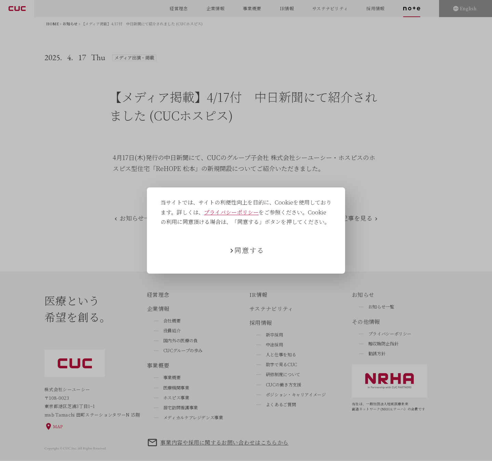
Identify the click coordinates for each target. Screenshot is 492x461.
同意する (249, 250)
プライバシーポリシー (231, 212)
